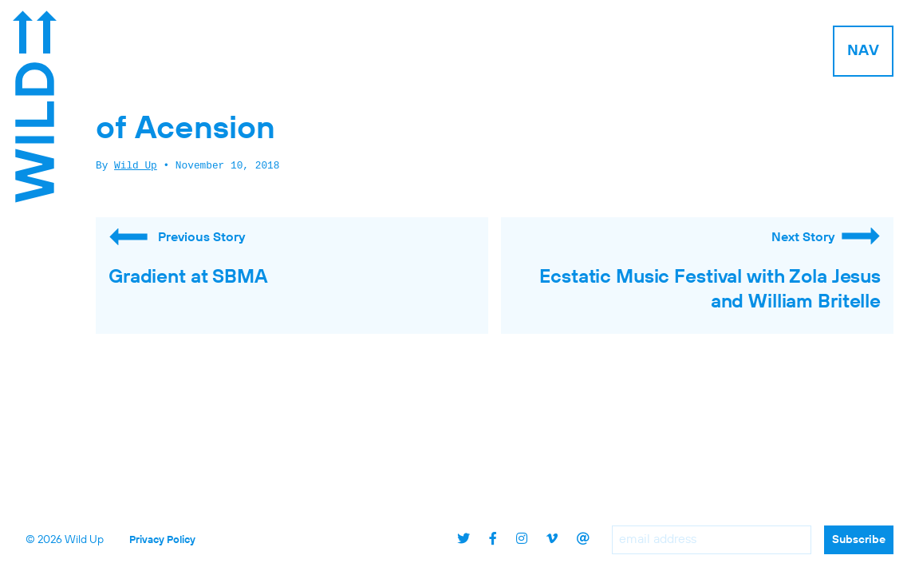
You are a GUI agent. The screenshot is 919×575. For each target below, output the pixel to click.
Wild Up (135, 166)
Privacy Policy (162, 540)
